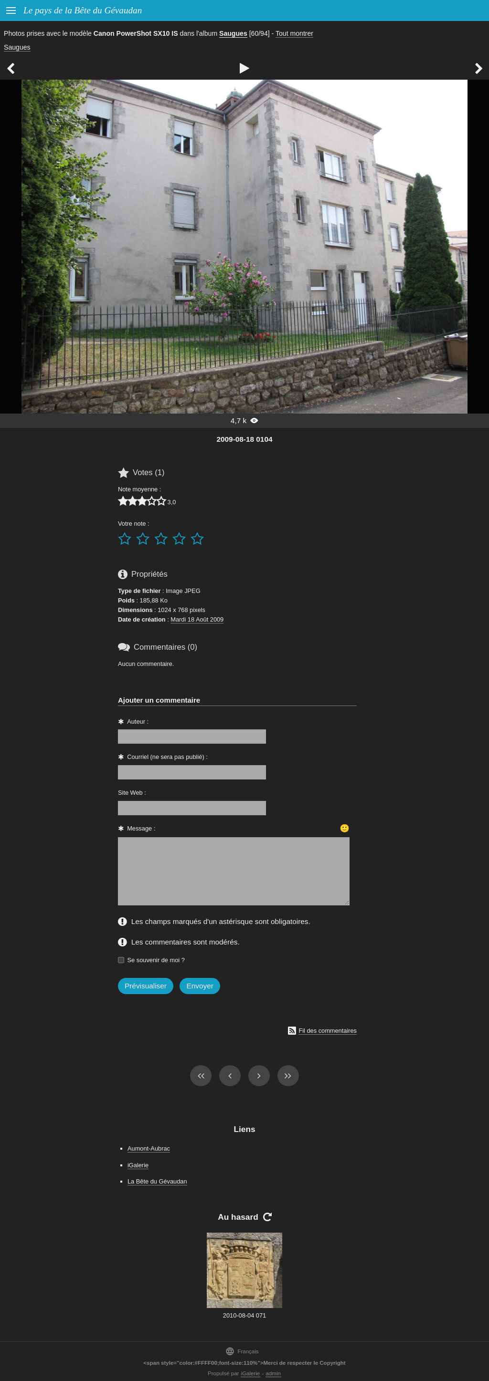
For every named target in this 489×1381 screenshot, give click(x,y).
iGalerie (138, 1165)
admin (273, 1373)
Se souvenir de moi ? (156, 960)
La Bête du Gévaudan (157, 1181)
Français (241, 1351)
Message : (141, 828)
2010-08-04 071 (244, 1315)
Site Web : (132, 792)
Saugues (233, 33)
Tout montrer (294, 33)
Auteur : (138, 721)
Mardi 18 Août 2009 (196, 619)
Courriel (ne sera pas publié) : (167, 756)
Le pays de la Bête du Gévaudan (82, 10)
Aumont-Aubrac (149, 1148)
